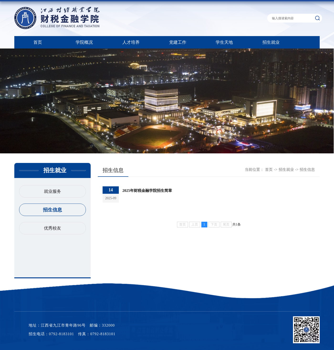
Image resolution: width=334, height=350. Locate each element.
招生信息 (52, 209)
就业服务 (52, 191)
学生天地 (224, 42)
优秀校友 (52, 228)
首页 (37, 42)
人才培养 (131, 42)
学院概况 (84, 42)
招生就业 (271, 42)
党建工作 (177, 42)
